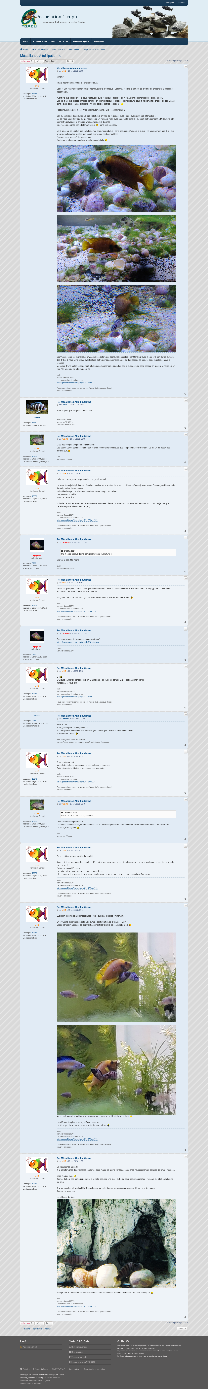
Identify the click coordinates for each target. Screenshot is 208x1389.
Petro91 (37, 449)
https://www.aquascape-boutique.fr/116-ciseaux (78, 642)
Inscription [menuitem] (170, 3)
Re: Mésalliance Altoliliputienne (74, 402)
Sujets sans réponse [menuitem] (81, 41)
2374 (34, 721)
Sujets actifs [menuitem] (99, 41)
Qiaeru (47, 1381)
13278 (34, 94)
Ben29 (37, 418)
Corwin (37, 716)
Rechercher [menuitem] (63, 41)
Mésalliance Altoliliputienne (40, 56)
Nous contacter (77, 1352)
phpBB (34, 1375)
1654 (34, 423)
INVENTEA (48, 1378)
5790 (34, 563)
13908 (34, 456)
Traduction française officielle (31, 1381)
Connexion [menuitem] (181, 3)
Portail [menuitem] (25, 41)
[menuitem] (25, 1383)
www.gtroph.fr (122, 1353)
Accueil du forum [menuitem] (40, 41)
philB (37, 86)
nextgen (57, 1378)
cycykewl (37, 555)
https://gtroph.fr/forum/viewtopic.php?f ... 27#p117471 (77, 383)
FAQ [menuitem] (53, 41)
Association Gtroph (57, 17)
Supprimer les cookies (79, 1357)
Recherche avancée (79, 1347)
